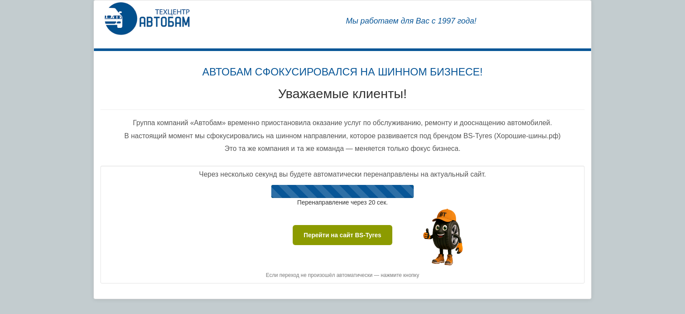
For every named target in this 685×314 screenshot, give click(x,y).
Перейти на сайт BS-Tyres (342, 235)
